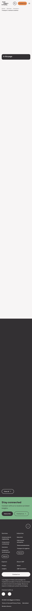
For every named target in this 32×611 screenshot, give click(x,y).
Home (3, 8)
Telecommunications (23, 545)
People (4, 565)
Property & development (6, 551)
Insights (4, 568)
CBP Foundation (21, 568)
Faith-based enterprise (20, 541)
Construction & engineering (6, 538)
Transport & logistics (23, 548)
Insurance (16, 8)
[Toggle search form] (14, 3)
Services (9, 8)
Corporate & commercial (5, 543)
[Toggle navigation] (29, 3)
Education (20, 537)
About (19, 565)
